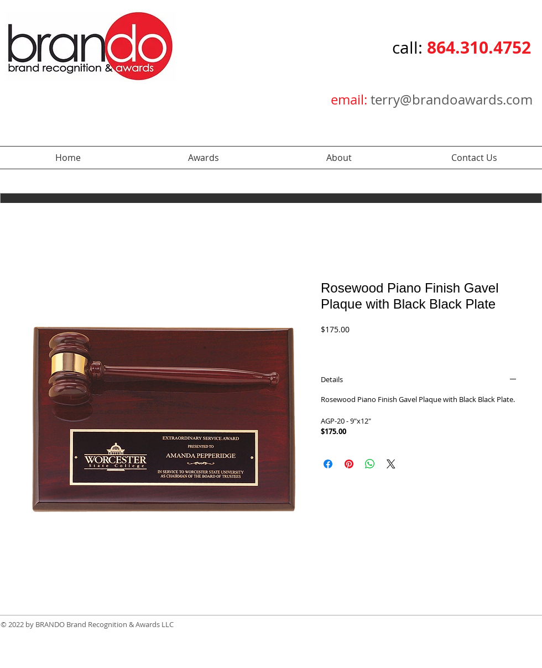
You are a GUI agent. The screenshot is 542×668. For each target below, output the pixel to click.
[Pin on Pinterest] (349, 464)
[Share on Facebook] (328, 464)
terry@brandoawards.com (452, 99)
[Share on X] (391, 464)
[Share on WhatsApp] (370, 464)
